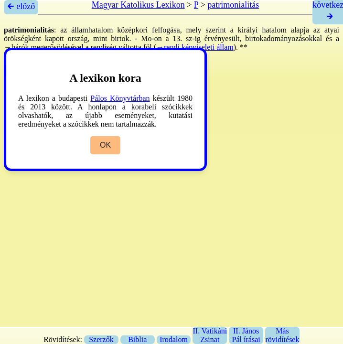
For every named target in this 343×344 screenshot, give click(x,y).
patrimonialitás (233, 5)
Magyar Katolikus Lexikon (138, 5)
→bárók (16, 47)
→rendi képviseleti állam (195, 47)
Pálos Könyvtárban (120, 98)
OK (105, 145)
